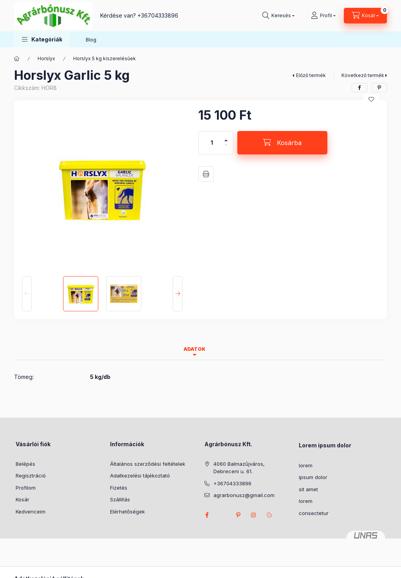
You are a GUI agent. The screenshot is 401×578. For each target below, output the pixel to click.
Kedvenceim (30, 511)
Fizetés (118, 488)
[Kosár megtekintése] (365, 15)
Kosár (22, 499)
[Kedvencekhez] (371, 99)
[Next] (177, 293)
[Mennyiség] (212, 142)
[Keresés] (278, 15)
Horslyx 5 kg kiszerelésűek (104, 58)
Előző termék (311, 75)
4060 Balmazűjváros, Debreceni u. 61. (239, 468)
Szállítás (120, 499)
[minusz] (226, 148)
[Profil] (323, 15)
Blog (91, 39)
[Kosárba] (282, 142)
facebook (207, 515)
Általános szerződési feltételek (147, 464)
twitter (222, 515)
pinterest (238, 515)
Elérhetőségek (127, 511)
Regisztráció (31, 475)
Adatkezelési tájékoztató (140, 475)
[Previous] (27, 293)
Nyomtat (206, 174)
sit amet (308, 489)
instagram (254, 515)
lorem (305, 465)
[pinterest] (379, 87)
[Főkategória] (17, 58)
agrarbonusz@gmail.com (244, 495)
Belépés (25, 464)
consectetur (314, 513)
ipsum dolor (313, 477)
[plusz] (226, 137)
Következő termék (362, 75)
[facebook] (359, 87)
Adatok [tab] (195, 349)
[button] (42, 39)
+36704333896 (157, 15)
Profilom (26, 488)
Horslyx (46, 58)
